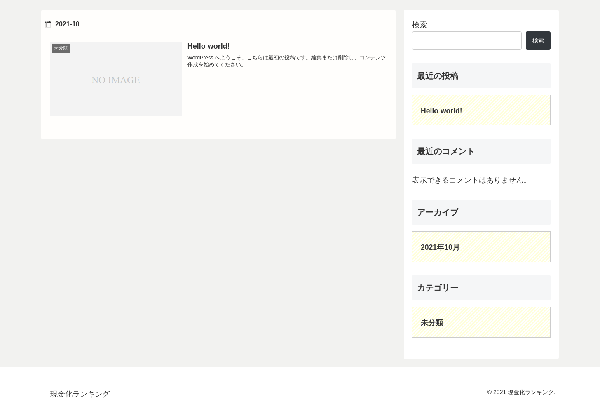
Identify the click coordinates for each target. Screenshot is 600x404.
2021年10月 (440, 247)
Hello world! (441, 111)
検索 (419, 25)
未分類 (432, 323)
